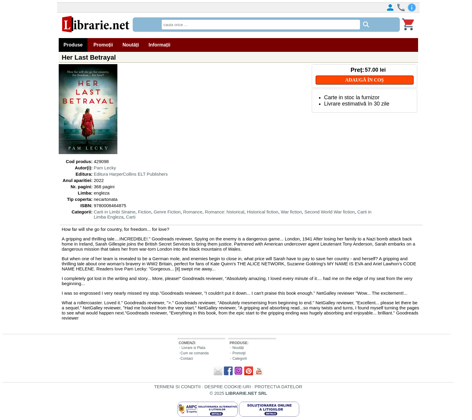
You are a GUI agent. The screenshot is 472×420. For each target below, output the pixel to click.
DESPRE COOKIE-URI (228, 386)
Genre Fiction (167, 211)
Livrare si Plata (193, 348)
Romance (192, 211)
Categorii (239, 358)
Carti (131, 216)
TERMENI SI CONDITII (177, 386)
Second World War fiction (329, 211)
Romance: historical (224, 211)
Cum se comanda (195, 353)
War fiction (291, 211)
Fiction (144, 211)
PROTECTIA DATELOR (278, 386)
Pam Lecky (105, 167)
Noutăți (238, 348)
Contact (187, 358)
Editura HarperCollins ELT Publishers (131, 174)
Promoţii (239, 353)
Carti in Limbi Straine (114, 211)
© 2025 (238, 393)
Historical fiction (262, 211)
